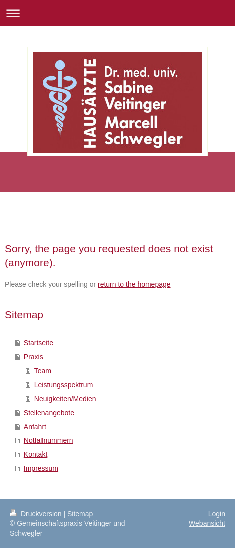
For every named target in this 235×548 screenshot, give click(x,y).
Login (216, 514)
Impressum (41, 468)
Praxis (33, 357)
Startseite (38, 343)
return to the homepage (134, 284)
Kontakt (35, 454)
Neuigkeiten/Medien (65, 399)
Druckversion (36, 514)
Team (42, 371)
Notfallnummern (48, 440)
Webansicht (207, 523)
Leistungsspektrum (63, 385)
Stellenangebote (49, 413)
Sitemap (80, 514)
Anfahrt (35, 427)
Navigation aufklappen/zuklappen (117, 13)
